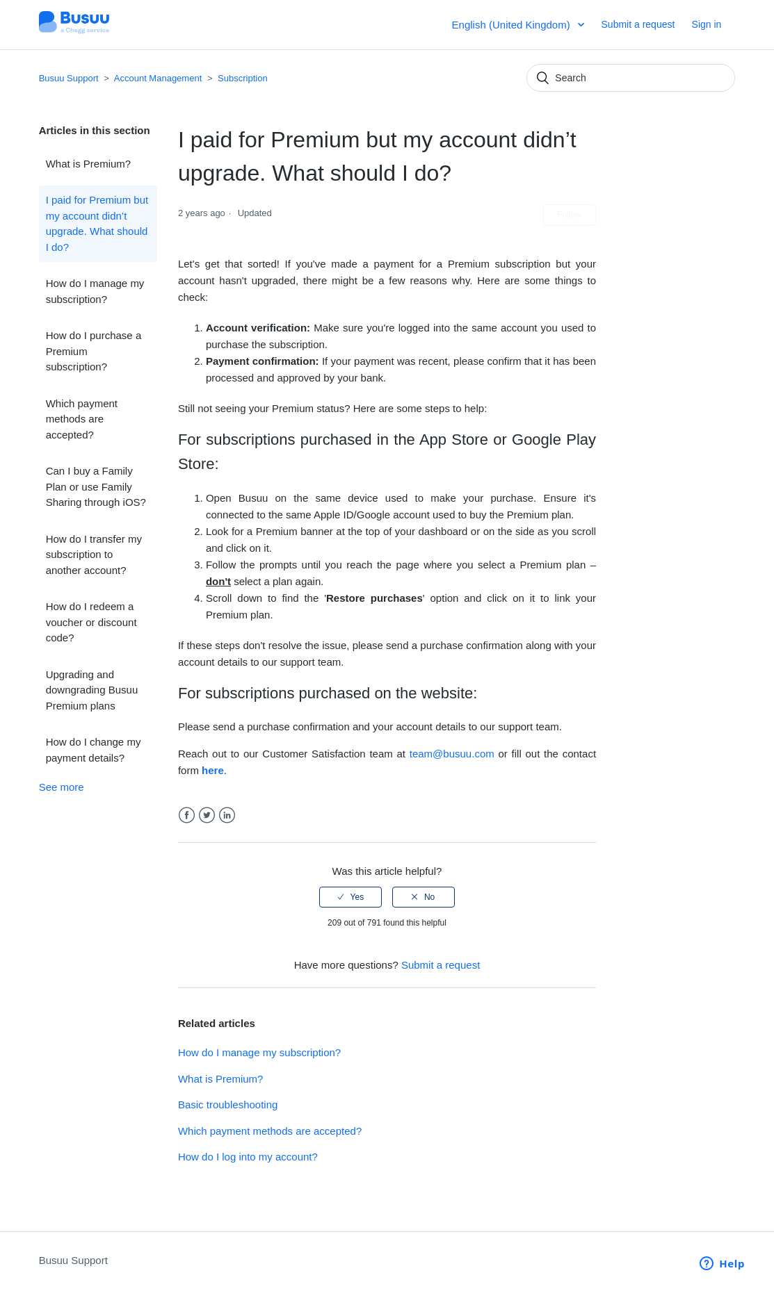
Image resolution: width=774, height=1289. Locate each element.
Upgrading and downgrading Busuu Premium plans (92, 690)
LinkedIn (227, 815)
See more (61, 787)
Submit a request (638, 24)
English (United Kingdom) (512, 25)
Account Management (158, 78)
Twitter (207, 815)
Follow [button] (569, 215)
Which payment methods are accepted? (82, 419)
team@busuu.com (452, 754)
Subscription (243, 78)
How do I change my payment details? (93, 750)
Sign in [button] (707, 24)
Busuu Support (69, 78)
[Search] (630, 78)
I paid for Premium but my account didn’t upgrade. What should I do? (97, 223)
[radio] (350, 897)
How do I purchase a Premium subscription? (94, 350)
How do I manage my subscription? (95, 291)
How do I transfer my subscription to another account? (94, 554)
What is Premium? (88, 164)
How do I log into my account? (248, 1157)
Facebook (186, 815)
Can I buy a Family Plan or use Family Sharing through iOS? (96, 486)
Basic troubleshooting (227, 1104)
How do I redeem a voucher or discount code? (91, 621)
